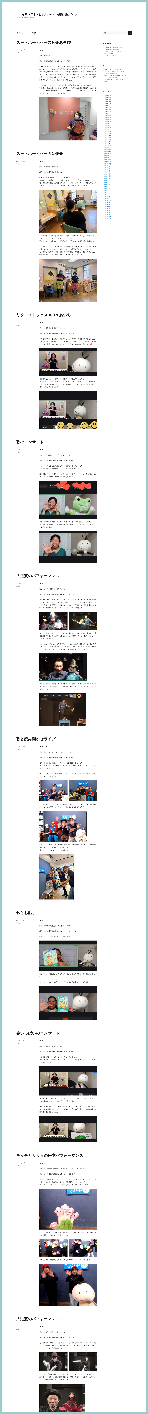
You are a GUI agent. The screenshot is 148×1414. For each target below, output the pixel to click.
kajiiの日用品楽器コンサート (112, 69)
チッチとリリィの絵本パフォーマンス (49, 1155)
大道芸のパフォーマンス (37, 575)
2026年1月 (107, 105)
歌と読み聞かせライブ (35, 739)
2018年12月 (107, 174)
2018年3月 (107, 192)
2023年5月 (107, 154)
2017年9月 (107, 204)
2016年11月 (107, 216)
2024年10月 (108, 129)
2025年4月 (107, 117)
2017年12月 (107, 198)
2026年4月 (107, 99)
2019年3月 (107, 168)
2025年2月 (107, 121)
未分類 (18, 52)
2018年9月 (107, 180)
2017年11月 (107, 200)
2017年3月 (107, 212)
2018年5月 (107, 188)
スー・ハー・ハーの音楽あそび (43, 42)
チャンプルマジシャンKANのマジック (115, 75)
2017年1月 (107, 214)
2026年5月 (107, 97)
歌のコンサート (30, 442)
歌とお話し (26, 912)
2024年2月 (107, 144)
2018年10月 (107, 178)
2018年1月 (107, 196)
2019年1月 (107, 172)
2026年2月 (107, 103)
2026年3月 (107, 101)
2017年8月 (107, 206)
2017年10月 (107, 202)
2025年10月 (107, 109)
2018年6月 (107, 186)
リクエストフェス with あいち (43, 315)
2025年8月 (107, 111)
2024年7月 (107, 136)
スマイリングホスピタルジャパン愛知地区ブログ (46, 14)
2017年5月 (107, 210)
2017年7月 (107, 208)
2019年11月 (107, 164)
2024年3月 (107, 142)
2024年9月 (107, 131)
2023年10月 (107, 150)
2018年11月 (107, 176)
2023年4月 (107, 156)
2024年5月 (107, 140)
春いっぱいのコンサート (38, 1033)
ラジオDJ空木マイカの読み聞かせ (113, 79)
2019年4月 (107, 166)
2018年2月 (107, 194)
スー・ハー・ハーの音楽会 (39, 153)
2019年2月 (107, 170)
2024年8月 (107, 134)
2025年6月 (107, 115)
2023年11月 (107, 148)
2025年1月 (107, 123)
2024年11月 (107, 127)
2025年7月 (107, 113)
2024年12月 (108, 125)
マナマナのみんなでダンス (111, 77)
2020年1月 (107, 162)
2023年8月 (107, 152)
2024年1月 (107, 146)
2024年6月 (107, 138)
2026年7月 (107, 95)
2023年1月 (107, 158)
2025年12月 (107, 107)
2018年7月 (107, 184)
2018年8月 (107, 182)
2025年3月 (107, 119)
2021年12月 (107, 160)
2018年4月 (107, 190)
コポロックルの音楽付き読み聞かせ (114, 71)
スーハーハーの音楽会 (110, 73)
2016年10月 (107, 218)
